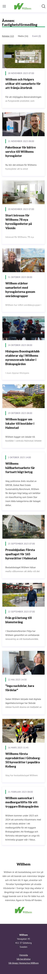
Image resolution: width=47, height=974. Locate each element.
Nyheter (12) (8, 36)
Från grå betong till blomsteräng (18, 620)
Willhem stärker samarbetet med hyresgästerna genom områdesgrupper (20, 289)
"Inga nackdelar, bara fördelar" (19, 688)
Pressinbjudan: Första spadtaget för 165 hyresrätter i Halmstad (21, 554)
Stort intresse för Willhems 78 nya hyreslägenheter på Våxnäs (18, 221)
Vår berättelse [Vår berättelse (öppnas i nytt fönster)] (24, 959)
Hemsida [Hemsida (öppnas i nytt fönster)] (23, 955)
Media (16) (23, 36)
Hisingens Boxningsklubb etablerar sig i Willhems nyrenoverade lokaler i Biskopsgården (22, 357)
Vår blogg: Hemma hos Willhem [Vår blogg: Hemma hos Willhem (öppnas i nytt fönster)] (23, 963)
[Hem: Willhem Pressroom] (22, 6)
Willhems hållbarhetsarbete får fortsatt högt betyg (20, 468)
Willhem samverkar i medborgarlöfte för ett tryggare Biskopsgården (22, 802)
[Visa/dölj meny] (4, 6)
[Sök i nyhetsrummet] (43, 6)
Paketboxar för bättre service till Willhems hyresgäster (20, 151)
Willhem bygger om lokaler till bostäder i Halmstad (19, 423)
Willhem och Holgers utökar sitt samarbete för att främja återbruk (23, 84)
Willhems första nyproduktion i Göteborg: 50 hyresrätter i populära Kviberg (22, 760)
